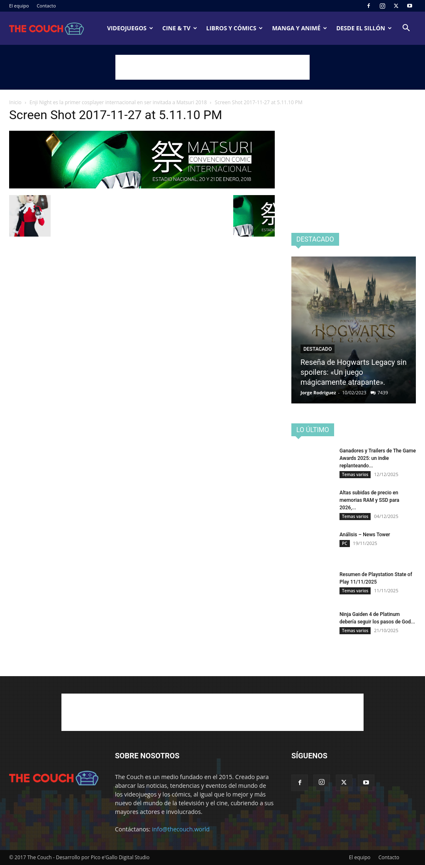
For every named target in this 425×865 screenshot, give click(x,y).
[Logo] (46, 28)
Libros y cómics (234, 28)
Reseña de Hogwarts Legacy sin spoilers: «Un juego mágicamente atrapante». (353, 372)
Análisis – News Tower (365, 535)
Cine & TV (179, 28)
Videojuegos (130, 28)
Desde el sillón (364, 28)
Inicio (15, 102)
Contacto (46, 5)
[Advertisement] (212, 67)
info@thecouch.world (181, 829)
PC (344, 543)
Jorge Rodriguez (318, 392)
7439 (383, 392)
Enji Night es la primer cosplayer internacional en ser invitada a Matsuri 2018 (118, 102)
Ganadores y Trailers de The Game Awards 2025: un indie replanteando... (378, 458)
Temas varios (355, 474)
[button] (406, 29)
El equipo (19, 5)
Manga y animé (299, 28)
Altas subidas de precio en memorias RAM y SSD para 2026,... (369, 500)
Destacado (317, 349)
